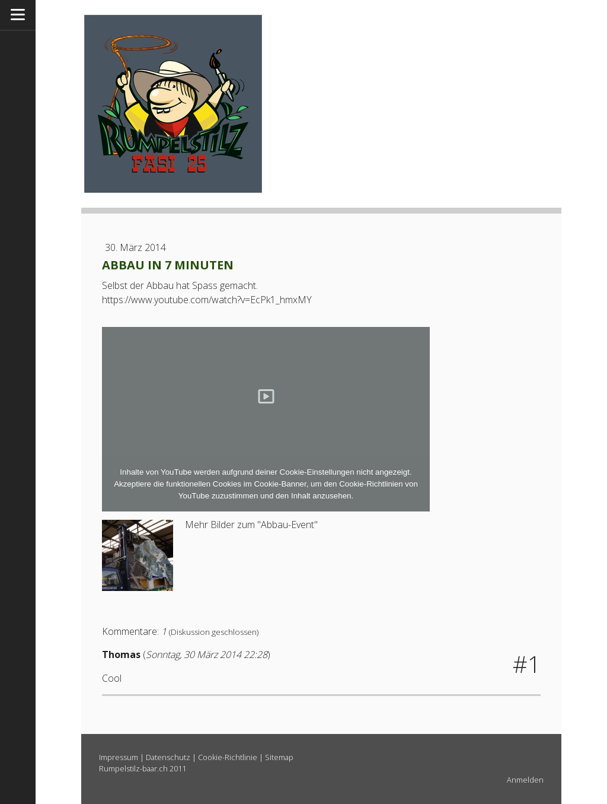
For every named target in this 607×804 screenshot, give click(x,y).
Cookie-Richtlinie (227, 757)
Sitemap (279, 757)
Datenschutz (168, 757)
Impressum (118, 757)
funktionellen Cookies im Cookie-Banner (236, 483)
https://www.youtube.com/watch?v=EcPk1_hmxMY (207, 299)
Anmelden (525, 779)
